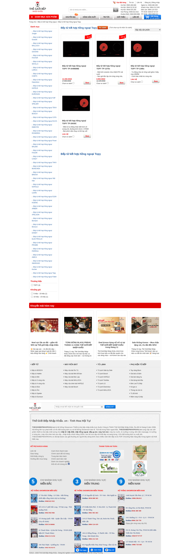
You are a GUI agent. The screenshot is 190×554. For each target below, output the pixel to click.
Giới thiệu (121, 17)
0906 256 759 (136, 520)
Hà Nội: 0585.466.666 (128, 5)
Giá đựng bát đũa (137, 380)
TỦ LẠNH (102, 364)
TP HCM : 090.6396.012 (149, 14)
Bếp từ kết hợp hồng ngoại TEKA (45, 108)
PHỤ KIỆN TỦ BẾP (138, 364)
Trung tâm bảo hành (59, 456)
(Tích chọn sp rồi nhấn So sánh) (120, 28)
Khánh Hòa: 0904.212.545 (150, 7)
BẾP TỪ (35, 364)
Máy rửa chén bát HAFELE (74, 383)
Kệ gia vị (134, 387)
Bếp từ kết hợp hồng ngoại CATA (45, 117)
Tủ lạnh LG (102, 383)
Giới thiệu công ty (37, 456)
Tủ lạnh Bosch (103, 374)
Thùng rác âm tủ (136, 390)
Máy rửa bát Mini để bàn (73, 374)
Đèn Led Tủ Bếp (136, 383)
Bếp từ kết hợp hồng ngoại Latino (45, 137)
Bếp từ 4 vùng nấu (38, 383)
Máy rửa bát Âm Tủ (71, 370)
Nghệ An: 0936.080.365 (149, 5)
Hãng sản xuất (89, 17)
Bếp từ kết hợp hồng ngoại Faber (45, 277)
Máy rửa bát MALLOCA (73, 380)
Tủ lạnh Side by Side (105, 370)
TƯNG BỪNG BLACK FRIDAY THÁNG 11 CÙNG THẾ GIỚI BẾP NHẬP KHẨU (78, 345)
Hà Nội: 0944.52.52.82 (129, 7)
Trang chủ (32, 22)
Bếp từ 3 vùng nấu (38, 380)
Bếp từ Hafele (37, 374)
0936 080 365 (93, 498)
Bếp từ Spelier (37, 393)
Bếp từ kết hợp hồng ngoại (47, 22)
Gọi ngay (81, 550)
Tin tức (131, 2)
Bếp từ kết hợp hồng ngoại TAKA (45, 162)
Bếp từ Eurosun (37, 397)
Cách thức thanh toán (59, 451)
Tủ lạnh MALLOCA (104, 390)
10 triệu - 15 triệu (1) (39, 297)
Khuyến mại (70, 17)
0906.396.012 (137, 498)
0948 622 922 (50, 501)
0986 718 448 (137, 545)
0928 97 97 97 (137, 536)
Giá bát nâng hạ (136, 377)
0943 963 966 (50, 513)
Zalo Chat (95, 549)
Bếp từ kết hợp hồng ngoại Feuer (45, 141)
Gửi (110, 406)
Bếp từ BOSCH (37, 370)
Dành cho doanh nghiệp (60, 462)
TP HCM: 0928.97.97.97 (149, 12)
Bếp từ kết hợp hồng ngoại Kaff (44, 98)
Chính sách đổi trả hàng (60, 454)
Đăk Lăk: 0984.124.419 (149, 10)
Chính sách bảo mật (59, 459)
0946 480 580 (136, 511)
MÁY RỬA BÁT (71, 364)
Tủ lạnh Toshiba (103, 380)
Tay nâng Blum (136, 370)
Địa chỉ (109, 549)
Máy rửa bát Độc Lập (72, 377)
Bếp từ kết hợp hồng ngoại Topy (69, 22)
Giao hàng (34, 454)
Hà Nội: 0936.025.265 (128, 10)
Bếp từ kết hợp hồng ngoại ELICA (45, 121)
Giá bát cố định (136, 374)
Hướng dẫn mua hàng (38, 459)
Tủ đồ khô (134, 393)
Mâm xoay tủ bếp (137, 397)
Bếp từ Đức (36, 387)
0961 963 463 (93, 513)
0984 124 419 (93, 524)
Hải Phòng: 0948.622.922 (130, 12)
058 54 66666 (50, 524)
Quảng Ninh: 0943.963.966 (130, 14)
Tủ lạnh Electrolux (104, 387)
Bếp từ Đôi (35, 377)
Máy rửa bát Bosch (71, 387)
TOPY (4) (35, 285)
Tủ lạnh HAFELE (104, 377)
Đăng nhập (156, 2)
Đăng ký (148, 2)
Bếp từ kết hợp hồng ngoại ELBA (45, 197)
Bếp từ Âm (35, 390)
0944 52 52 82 (50, 536)
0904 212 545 (93, 539)
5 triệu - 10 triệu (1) (39, 294)
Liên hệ (139, 2)
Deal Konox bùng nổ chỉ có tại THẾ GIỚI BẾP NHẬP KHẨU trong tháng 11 (112, 344)
